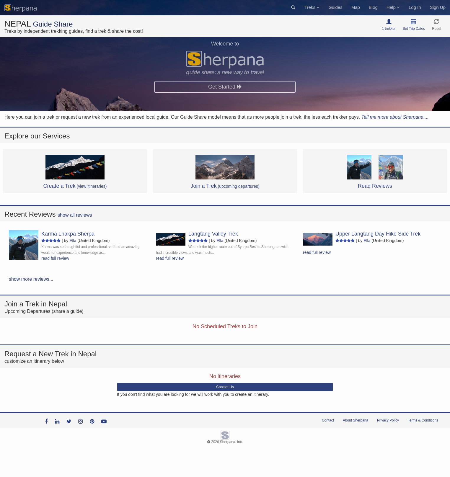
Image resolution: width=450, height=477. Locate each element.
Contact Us (225, 387)
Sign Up (438, 7)
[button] (293, 7)
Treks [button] (311, 7)
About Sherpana (355, 420)
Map (355, 7)
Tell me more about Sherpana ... (395, 117)
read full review (55, 258)
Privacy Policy (388, 420)
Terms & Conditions (423, 420)
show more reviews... (31, 279)
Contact (328, 420)
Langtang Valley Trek (213, 234)
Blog (373, 7)
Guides (335, 7)
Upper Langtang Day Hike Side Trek (377, 234)
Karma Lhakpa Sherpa (67, 234)
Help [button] (393, 7)
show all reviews (75, 215)
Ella (72, 240)
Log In (415, 7)
